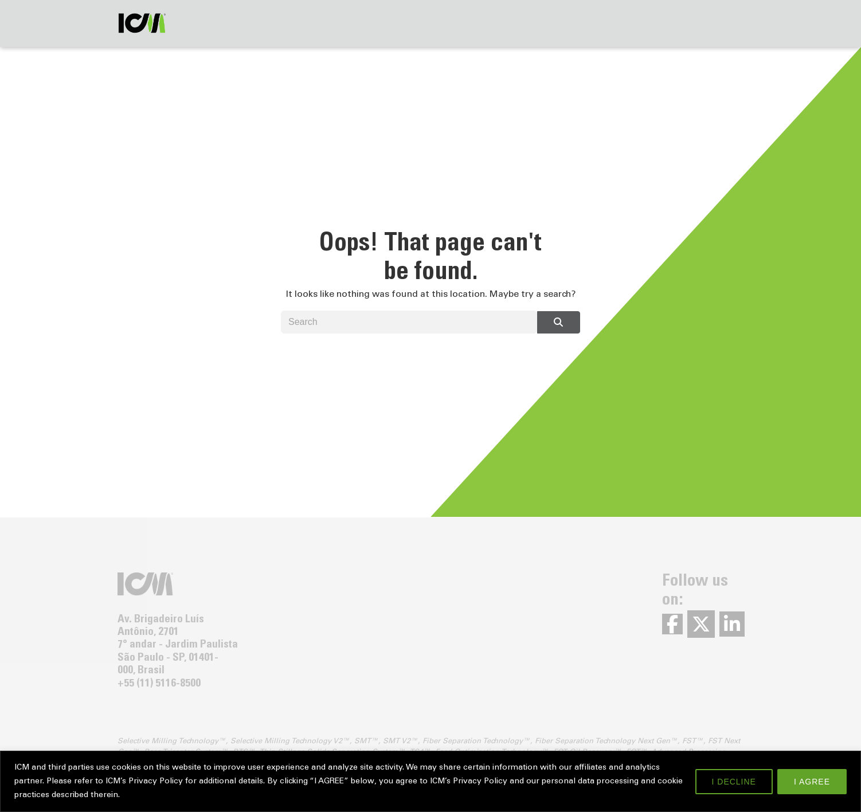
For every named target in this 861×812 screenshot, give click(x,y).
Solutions (202, 22)
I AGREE (812, 781)
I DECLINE (734, 781)
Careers (698, 22)
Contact (381, 22)
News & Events (623, 22)
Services (267, 22)
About (325, 22)
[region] (430, 781)
